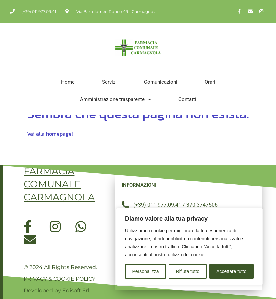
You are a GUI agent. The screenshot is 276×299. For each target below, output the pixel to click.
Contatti (187, 99)
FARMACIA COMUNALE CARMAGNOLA (59, 184)
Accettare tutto (231, 271)
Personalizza (145, 271)
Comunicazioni (160, 82)
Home (68, 82)
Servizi (109, 82)
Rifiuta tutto (188, 271)
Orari (210, 82)
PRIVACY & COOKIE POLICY (59, 279)
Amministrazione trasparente (115, 99)
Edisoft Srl (75, 290)
